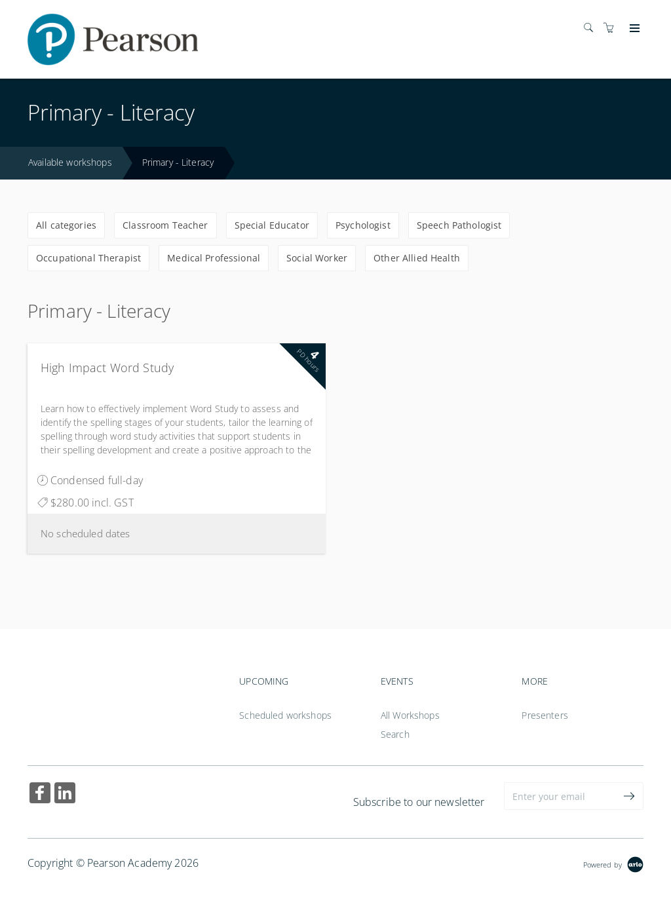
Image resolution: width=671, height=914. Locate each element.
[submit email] (629, 796)
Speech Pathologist (459, 225)
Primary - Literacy (178, 162)
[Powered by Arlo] (613, 863)
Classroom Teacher (165, 225)
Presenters (544, 715)
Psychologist (363, 225)
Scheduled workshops (285, 715)
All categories (66, 225)
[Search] (591, 28)
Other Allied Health (417, 258)
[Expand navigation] (633, 29)
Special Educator (272, 225)
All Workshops (410, 715)
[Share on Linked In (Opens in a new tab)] (64, 794)
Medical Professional (213, 258)
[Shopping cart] (612, 28)
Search (395, 734)
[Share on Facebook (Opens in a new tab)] (39, 794)
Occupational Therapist (88, 258)
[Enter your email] (560, 796)
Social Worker (316, 258)
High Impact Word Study (107, 367)
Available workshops (70, 162)
